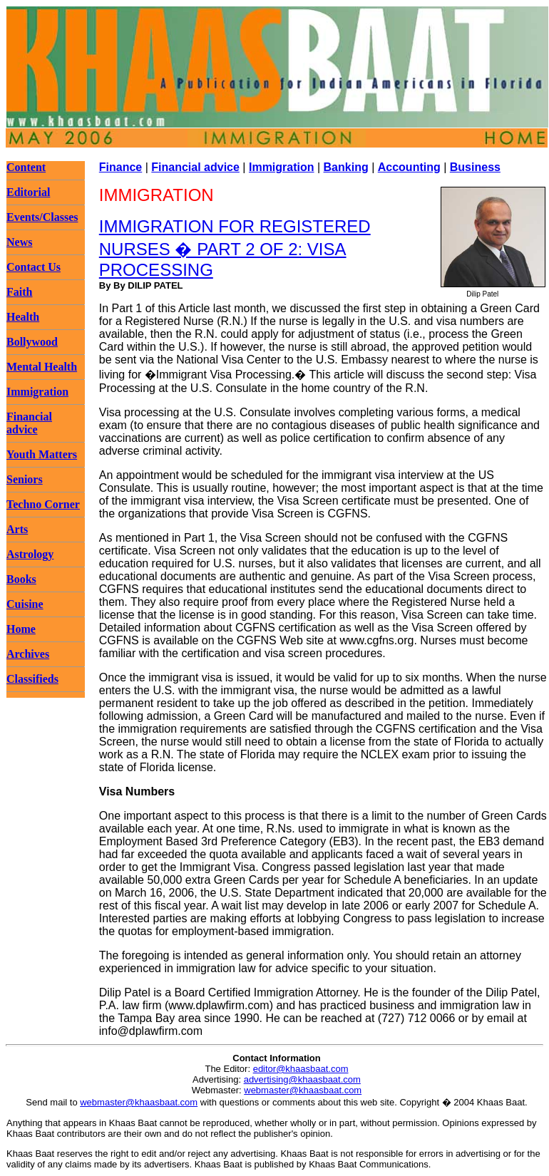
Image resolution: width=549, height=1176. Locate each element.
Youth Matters (41, 454)
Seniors (24, 479)
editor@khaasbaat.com (301, 1068)
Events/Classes (42, 217)
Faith (19, 292)
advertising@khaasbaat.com (302, 1079)
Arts (17, 529)
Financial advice (29, 423)
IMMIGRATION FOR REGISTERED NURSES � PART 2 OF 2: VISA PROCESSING (235, 248)
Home (21, 629)
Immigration (37, 392)
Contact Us (33, 267)
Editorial (28, 192)
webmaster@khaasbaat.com (302, 1090)
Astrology (29, 554)
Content (26, 167)
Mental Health (41, 367)
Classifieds (32, 679)
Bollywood (32, 342)
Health (22, 317)
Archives (27, 654)
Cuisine (24, 604)
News (19, 242)
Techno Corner (43, 504)
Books (21, 579)
